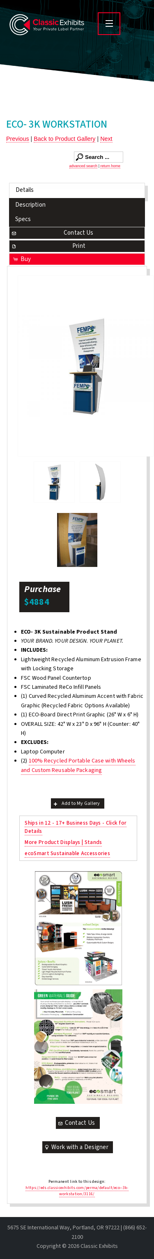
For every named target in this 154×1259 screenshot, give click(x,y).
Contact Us (52, 232)
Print (48, 246)
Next (106, 138)
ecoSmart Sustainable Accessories (67, 853)
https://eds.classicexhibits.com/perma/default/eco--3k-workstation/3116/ (76, 1191)
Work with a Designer (76, 1147)
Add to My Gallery (76, 803)
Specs (23, 219)
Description (30, 205)
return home (110, 166)
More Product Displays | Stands (63, 842)
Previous (17, 138)
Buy (21, 259)
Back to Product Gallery (64, 138)
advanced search (83, 166)
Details (25, 190)
